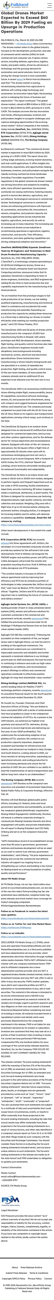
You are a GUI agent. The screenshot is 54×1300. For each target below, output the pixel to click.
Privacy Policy (35, 1278)
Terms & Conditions (38, 1273)
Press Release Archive (31, 1267)
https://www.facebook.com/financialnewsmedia (25, 918)
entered (5, 543)
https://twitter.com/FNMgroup (16, 927)
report (20, 79)
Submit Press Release (16, 1273)
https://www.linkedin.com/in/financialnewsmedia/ (26, 936)
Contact (48, 1278)
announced (37, 618)
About (15, 1267)
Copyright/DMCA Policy (13, 1278)
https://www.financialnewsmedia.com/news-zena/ (26, 525)
